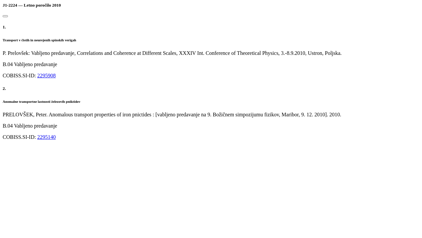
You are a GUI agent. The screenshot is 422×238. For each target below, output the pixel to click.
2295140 (46, 137)
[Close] (5, 16)
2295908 (46, 75)
